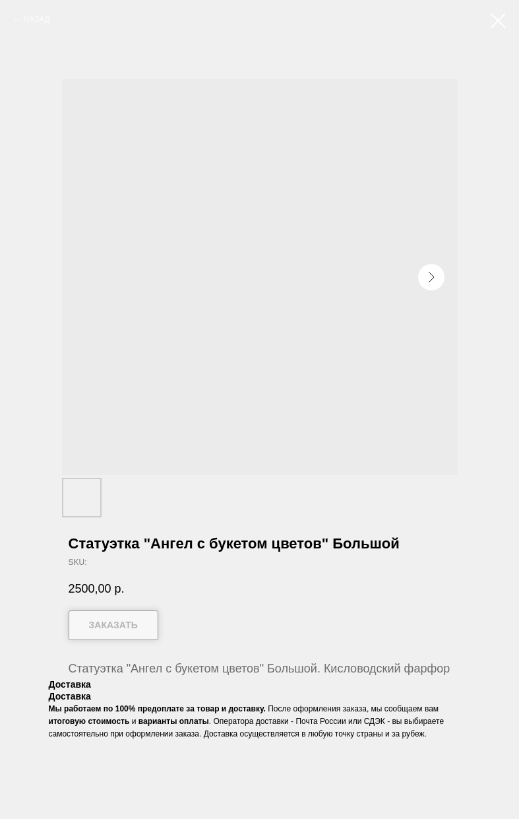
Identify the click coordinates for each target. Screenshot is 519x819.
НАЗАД (36, 19)
